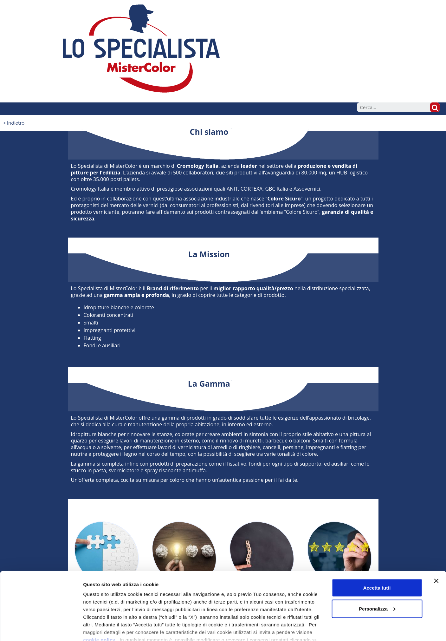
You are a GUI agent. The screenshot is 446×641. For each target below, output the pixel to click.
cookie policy (99, 604)
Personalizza (377, 573)
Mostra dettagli (100, 628)
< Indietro (13, 123)
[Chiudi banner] (436, 545)
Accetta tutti (377, 552)
